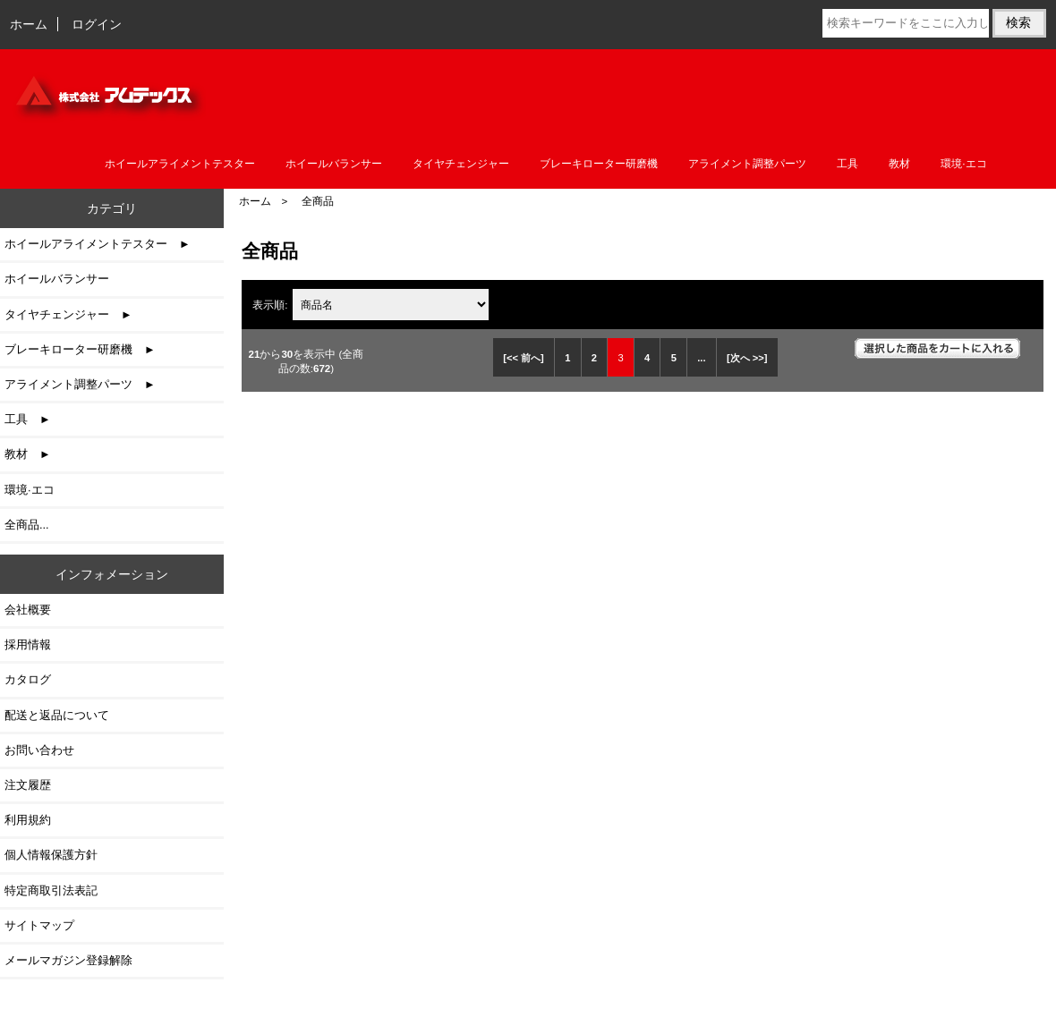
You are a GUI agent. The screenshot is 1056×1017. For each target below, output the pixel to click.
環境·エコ (963, 163)
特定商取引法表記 (51, 890)
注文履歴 (27, 785)
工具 (847, 163)
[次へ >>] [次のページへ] (747, 357)
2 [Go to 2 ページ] (594, 357)
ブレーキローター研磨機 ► (80, 349)
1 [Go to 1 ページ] (567, 357)
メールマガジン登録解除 (68, 960)
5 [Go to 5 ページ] (674, 357)
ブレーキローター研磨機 (599, 163)
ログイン (97, 24)
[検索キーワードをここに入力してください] (905, 23)
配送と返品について (56, 715)
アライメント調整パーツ (747, 163)
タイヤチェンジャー (461, 163)
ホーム (28, 24)
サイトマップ (39, 925)
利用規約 (27, 819)
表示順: (271, 304)
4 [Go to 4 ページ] (647, 357)
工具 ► (27, 419)
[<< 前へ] (523, 357)
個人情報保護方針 (51, 854)
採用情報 (27, 644)
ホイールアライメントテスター (180, 163)
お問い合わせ (39, 750)
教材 (899, 163)
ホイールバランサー (333, 163)
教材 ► (27, 454)
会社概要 (27, 609)
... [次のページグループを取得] (701, 357)
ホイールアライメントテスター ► (97, 243)
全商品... (26, 524)
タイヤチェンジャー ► (68, 314)
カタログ (27, 679)
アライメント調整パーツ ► (80, 384)
